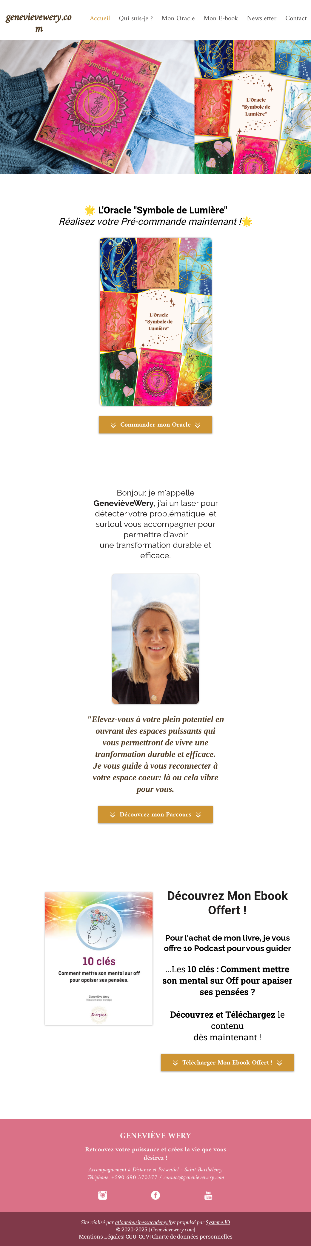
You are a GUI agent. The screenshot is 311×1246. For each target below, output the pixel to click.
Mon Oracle (178, 19)
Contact (296, 19)
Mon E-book (221, 19)
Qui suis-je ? (136, 19)
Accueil (100, 19)
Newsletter (262, 19)
